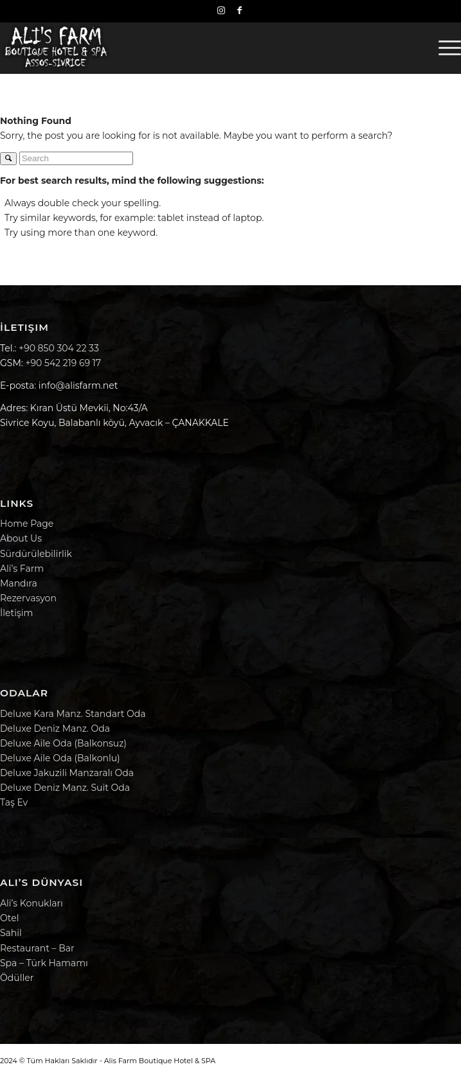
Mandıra (18, 583)
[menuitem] (443, 47)
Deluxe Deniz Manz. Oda (55, 728)
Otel (9, 918)
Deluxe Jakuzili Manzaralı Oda (67, 773)
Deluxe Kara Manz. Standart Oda (73, 714)
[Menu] (443, 47)
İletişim (16, 613)
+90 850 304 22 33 (59, 348)
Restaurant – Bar (37, 948)
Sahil (11, 933)
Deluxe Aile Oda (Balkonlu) (60, 758)
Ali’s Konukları (31, 903)
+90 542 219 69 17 (63, 363)
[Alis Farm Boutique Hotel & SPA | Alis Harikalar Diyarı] (184, 47)
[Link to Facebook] (240, 10)
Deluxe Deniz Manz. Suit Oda (65, 787)
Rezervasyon (28, 598)
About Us (21, 538)
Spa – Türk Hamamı (44, 963)
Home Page (26, 523)
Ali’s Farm (22, 568)
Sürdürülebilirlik (36, 554)
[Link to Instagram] (221, 10)
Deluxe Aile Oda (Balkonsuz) (63, 743)
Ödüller (16, 978)
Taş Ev (14, 802)
